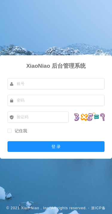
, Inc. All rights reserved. (64, 208)
